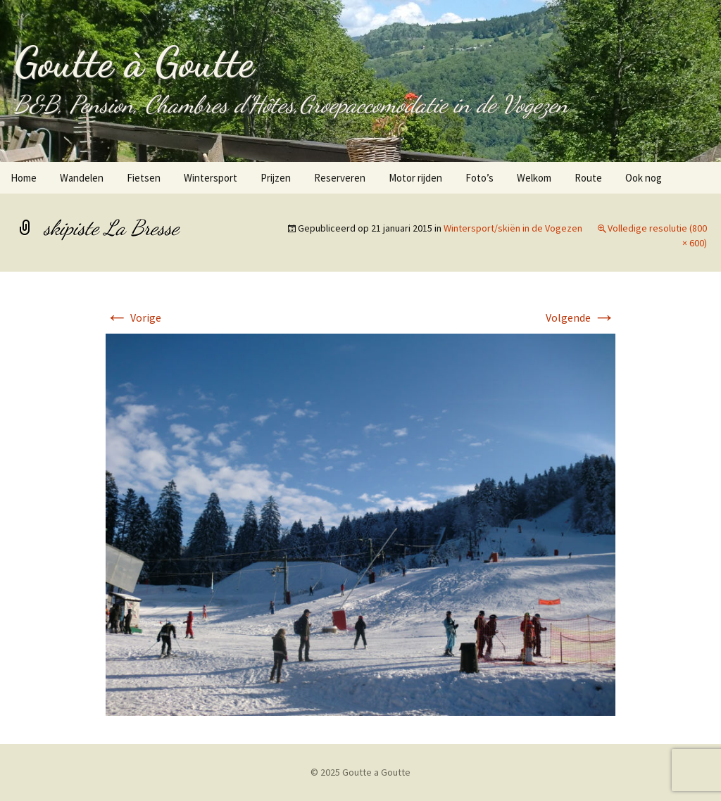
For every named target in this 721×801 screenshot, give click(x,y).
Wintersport (210, 177)
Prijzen (276, 177)
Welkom (534, 177)
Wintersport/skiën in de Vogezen (513, 228)
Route (588, 177)
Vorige (133, 317)
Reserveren (339, 177)
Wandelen (82, 177)
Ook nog (643, 177)
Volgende (580, 317)
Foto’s (479, 177)
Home (24, 177)
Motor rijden (415, 177)
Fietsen (144, 177)
